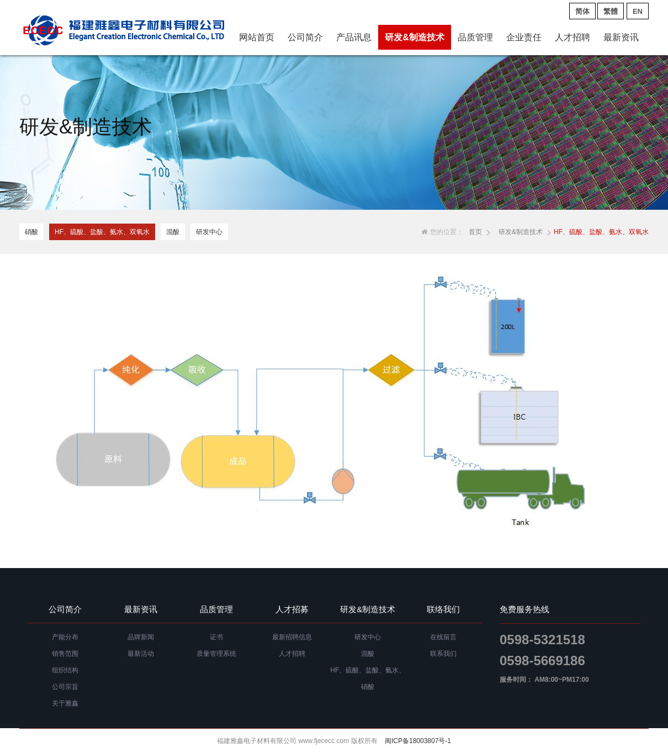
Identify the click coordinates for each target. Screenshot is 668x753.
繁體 (610, 11)
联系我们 (443, 653)
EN (638, 11)
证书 (216, 637)
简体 (582, 11)
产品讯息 (354, 37)
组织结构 (65, 670)
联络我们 (443, 609)
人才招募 (292, 609)
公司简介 (305, 37)
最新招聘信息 (292, 637)
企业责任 (524, 37)
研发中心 (209, 232)
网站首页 (256, 37)
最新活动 (141, 653)
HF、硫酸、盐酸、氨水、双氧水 (102, 232)
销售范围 (65, 653)
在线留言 (443, 637)
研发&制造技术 (414, 37)
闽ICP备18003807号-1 (418, 741)
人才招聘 (572, 37)
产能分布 (65, 637)
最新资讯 (621, 37)
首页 (475, 232)
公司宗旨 (65, 687)
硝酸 (31, 232)
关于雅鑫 (65, 703)
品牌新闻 (141, 637)
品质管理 (475, 37)
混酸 (172, 232)
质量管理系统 (216, 653)
